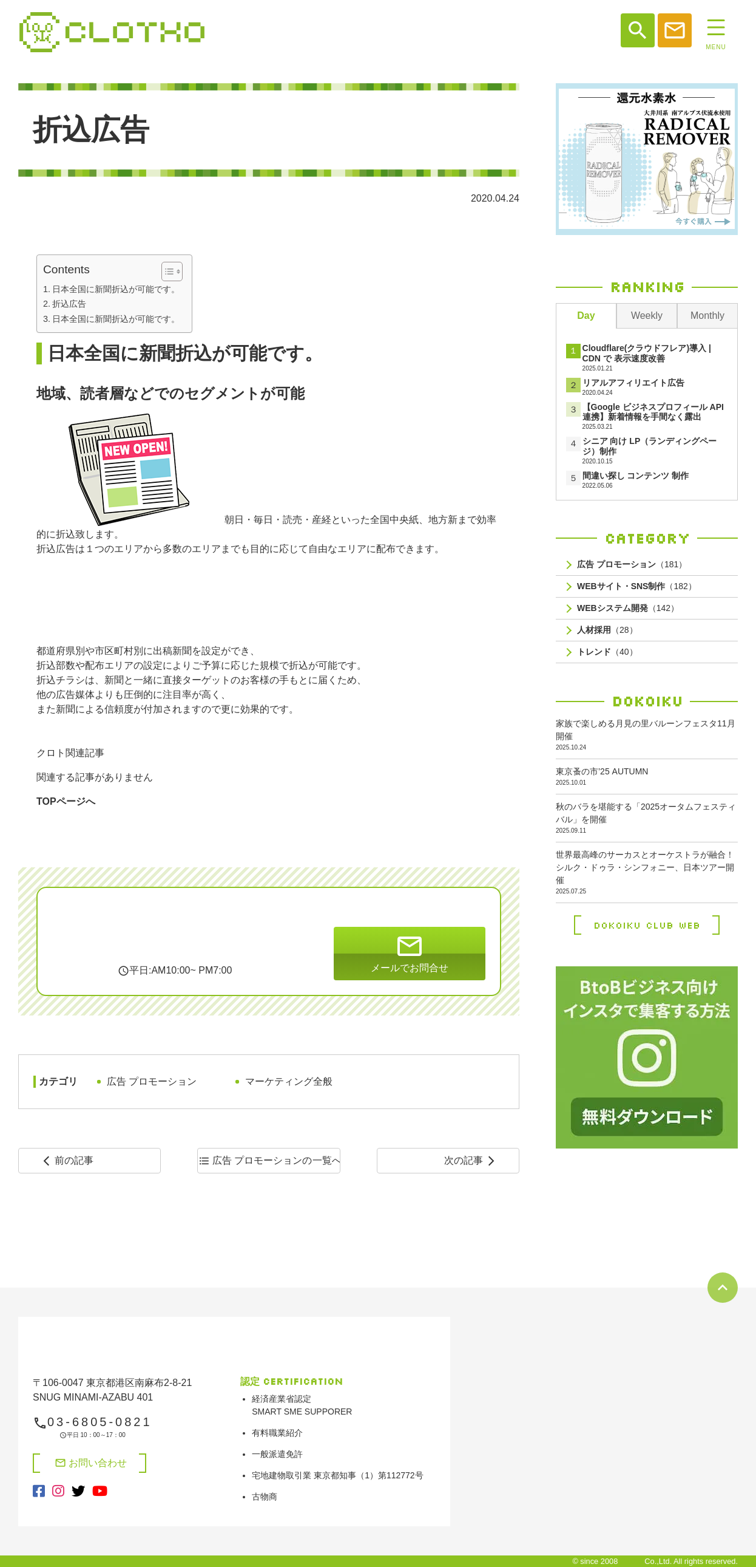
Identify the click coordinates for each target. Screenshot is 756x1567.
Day (586, 315)
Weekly (647, 315)
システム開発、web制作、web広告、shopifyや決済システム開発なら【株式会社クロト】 (112, 32)
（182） (637, 586)
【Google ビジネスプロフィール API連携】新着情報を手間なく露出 (653, 412)
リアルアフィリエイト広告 (633, 382)
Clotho (631, 1561)
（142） (628, 608)
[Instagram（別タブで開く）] (58, 1491)
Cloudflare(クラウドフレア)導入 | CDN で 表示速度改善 (646, 353)
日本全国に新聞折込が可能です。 (116, 289)
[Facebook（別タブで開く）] (39, 1491)
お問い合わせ (91, 1463)
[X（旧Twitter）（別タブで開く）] (78, 1491)
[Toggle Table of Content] (166, 271)
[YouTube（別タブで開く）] (99, 1491)
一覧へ (269, 1160)
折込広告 (69, 304)
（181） (632, 564)
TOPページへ (65, 801)
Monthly (707, 315)
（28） (607, 630)
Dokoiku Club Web (646, 925)
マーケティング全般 (288, 1081)
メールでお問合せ (409, 952)
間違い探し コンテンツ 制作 (635, 475)
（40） (607, 652)
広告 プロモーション (152, 1081)
